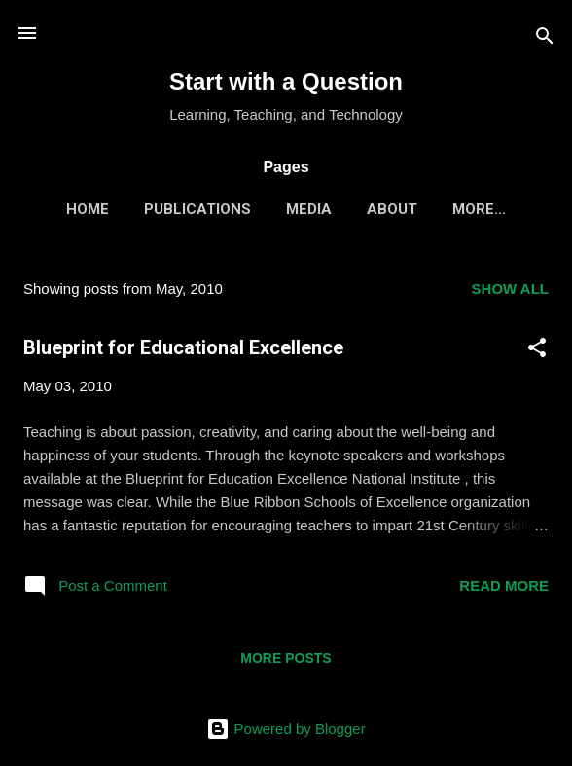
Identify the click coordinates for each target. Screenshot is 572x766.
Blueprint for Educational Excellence (183, 347)
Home (87, 209)
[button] (537, 351)
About (392, 209)
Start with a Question (286, 81)
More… (479, 209)
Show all (510, 288)
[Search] (544, 39)
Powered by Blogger (285, 728)
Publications (197, 209)
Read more (504, 585)
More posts (285, 658)
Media (309, 209)
